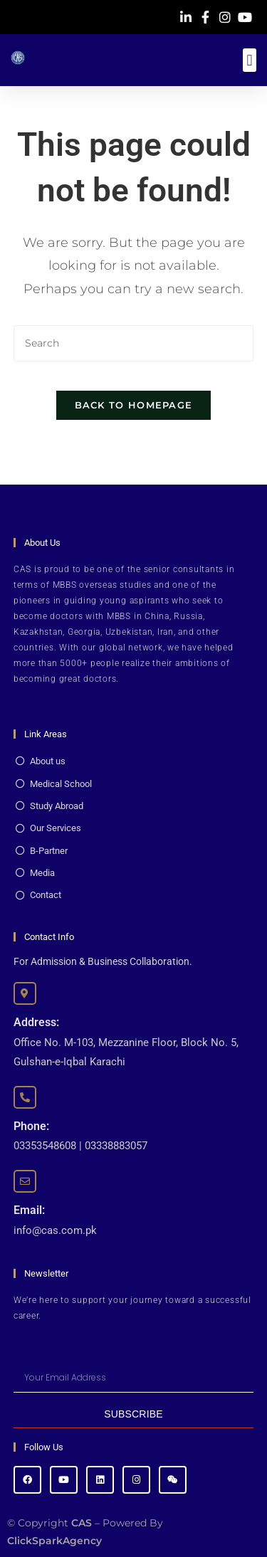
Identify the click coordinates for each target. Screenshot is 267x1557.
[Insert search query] (134, 343)
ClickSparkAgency (54, 1540)
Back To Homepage (134, 405)
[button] (249, 60)
